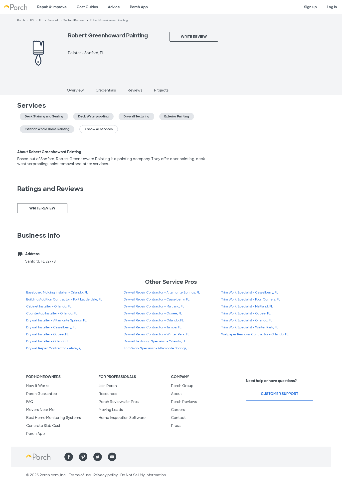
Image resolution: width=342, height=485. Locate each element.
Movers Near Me (40, 409)
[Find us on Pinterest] (83, 457)
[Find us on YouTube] (112, 457)
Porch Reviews (184, 401)
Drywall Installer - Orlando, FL (48, 341)
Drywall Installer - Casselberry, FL (51, 327)
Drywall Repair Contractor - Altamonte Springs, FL (162, 292)
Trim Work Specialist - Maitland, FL (247, 306)
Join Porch (108, 386)
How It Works (37, 386)
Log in (332, 7)
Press (175, 425)
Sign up (310, 7)
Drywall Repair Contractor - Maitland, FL (154, 306)
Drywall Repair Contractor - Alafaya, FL (55, 348)
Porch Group (182, 386)
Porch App (139, 7)
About (176, 393)
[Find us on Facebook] (68, 457)
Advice (114, 7)
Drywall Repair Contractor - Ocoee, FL (153, 313)
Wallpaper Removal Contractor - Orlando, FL (255, 334)
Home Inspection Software (122, 417)
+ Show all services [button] (99, 129)
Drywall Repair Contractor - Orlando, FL (154, 320)
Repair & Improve (52, 7)
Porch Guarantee (41, 393)
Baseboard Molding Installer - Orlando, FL (57, 292)
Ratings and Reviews (50, 189)
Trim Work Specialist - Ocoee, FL (246, 313)
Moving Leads (111, 409)
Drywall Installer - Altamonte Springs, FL (56, 320)
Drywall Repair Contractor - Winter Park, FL (156, 334)
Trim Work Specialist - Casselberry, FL (249, 292)
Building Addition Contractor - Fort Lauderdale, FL (64, 299)
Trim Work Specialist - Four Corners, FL (250, 299)
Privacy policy (105, 475)
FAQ (29, 401)
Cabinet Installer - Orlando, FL (48, 306)
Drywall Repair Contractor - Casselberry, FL (156, 299)
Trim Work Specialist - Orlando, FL (246, 320)
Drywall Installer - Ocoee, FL (47, 334)
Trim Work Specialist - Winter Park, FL (249, 327)
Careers (178, 409)
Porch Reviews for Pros (119, 401)
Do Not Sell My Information (143, 475)
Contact (178, 417)
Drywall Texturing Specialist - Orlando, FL (155, 341)
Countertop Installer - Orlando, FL (51, 313)
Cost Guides (87, 7)
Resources (108, 393)
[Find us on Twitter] (97, 457)
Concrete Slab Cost (43, 425)
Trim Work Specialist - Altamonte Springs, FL (157, 348)
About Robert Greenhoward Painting (49, 152)
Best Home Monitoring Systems (53, 417)
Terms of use (80, 475)
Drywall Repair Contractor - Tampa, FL (152, 327)
